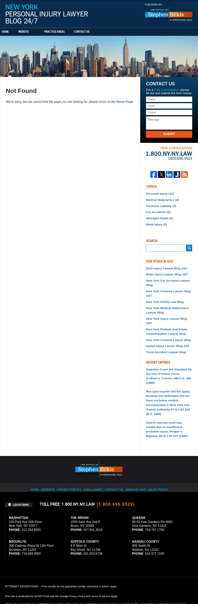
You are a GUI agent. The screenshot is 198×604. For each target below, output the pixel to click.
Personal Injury (158, 193)
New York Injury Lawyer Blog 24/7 (167, 311)
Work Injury (155, 221)
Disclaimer (94, 459)
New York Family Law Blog (163, 296)
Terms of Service (102, 568)
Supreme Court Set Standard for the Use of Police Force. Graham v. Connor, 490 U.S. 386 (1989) (168, 359)
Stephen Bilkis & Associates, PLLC (48, 590)
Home (11, 31)
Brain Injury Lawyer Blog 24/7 (165, 270)
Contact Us (99, 31)
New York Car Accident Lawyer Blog (165, 278)
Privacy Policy (72, 459)
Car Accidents (157, 210)
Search (189, 245)
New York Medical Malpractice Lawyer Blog (165, 304)
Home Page (124, 101)
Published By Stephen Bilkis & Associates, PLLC (169, 13)
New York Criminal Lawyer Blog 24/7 (166, 288)
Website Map (136, 459)
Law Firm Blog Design (174, 590)
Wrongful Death (158, 216)
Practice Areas (66, 31)
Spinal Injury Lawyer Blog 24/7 (165, 332)
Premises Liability (159, 204)
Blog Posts (157, 459)
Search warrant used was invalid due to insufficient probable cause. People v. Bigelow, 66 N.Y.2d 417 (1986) (168, 402)
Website (35, 31)
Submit (169, 134)
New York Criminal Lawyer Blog (166, 327)
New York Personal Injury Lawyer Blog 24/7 (47, 14)
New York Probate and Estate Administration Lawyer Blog (164, 319)
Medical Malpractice (161, 199)
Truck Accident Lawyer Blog (164, 338)
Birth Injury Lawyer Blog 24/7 (164, 265)
